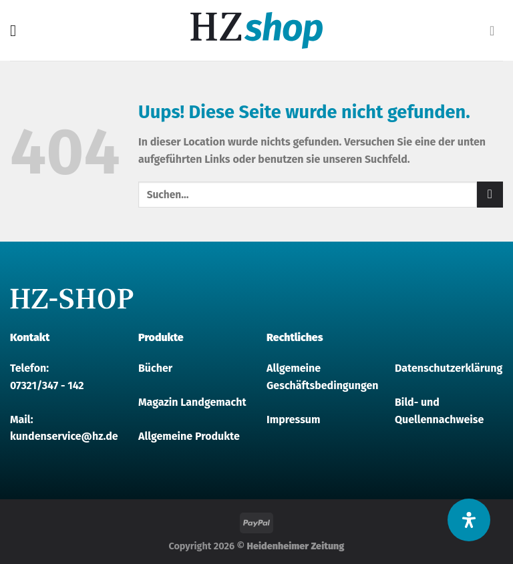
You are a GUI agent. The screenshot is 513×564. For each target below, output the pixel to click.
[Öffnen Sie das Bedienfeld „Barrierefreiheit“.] (469, 520)
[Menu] (18, 30)
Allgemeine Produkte (189, 436)
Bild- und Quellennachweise (439, 411)
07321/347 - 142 (47, 385)
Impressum (294, 419)
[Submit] (490, 195)
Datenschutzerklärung (448, 368)
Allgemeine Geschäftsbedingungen (321, 377)
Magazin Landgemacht (192, 402)
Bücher (155, 368)
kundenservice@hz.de (64, 436)
